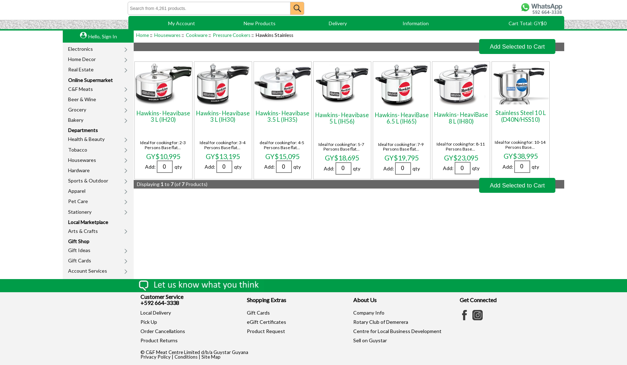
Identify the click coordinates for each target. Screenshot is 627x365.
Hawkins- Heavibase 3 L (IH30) (223, 116)
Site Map (211, 357)
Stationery (79, 212)
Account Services (87, 271)
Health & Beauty (86, 139)
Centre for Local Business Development (397, 331)
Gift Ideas (79, 250)
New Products (260, 23)
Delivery (338, 23)
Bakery (75, 120)
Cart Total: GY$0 (527, 23)
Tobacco (77, 150)
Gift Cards (79, 260)
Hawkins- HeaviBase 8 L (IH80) (461, 118)
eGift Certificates (266, 322)
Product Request (266, 331)
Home (142, 35)
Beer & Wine (82, 99)
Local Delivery (155, 313)
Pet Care (78, 201)
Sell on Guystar (370, 340)
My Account (181, 23)
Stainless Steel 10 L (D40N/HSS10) (520, 116)
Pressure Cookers (231, 35)
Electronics (80, 49)
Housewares (82, 160)
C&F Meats (80, 89)
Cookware (196, 35)
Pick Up (148, 322)
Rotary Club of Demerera (380, 322)
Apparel (76, 191)
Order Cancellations (162, 331)
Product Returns (159, 340)
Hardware (79, 170)
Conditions (186, 357)
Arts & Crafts (83, 231)
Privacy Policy (155, 357)
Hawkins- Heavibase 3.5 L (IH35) (282, 116)
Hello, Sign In (102, 36)
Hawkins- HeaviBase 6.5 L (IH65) (402, 118)
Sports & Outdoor (88, 181)
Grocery (77, 110)
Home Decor (82, 59)
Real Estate (81, 69)
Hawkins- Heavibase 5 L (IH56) (342, 118)
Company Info (368, 313)
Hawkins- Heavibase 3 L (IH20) (163, 116)
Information (416, 23)
